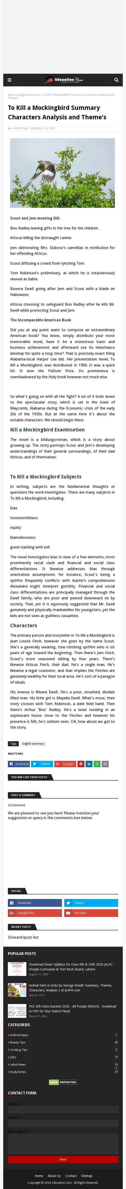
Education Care (62, 1182)
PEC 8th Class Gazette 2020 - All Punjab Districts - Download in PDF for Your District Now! (72, 1008)
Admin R (18, 128)
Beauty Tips (64, 1042)
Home (11, 95)
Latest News (64, 1064)
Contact (71, 1176)
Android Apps (64, 1035)
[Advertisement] (63, 37)
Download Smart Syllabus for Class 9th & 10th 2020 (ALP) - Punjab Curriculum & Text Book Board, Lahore (71, 967)
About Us (54, 1176)
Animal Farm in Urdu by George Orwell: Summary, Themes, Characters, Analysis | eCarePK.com (70, 988)
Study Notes (64, 1072)
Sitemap (86, 1176)
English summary (29, 95)
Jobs (64, 1057)
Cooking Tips (64, 1049)
